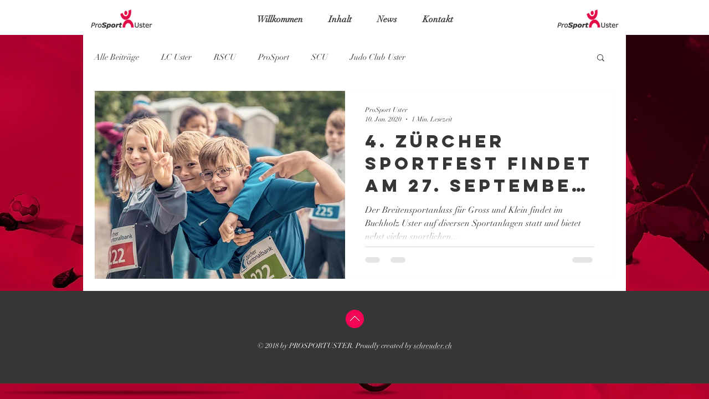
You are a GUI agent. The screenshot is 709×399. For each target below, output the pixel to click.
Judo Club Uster (377, 57)
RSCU (225, 57)
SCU (319, 57)
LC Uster (176, 57)
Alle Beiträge (116, 57)
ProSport (273, 57)
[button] (600, 58)
